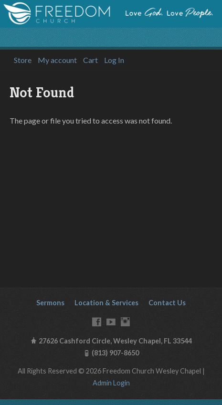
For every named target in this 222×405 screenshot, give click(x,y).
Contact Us (167, 303)
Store (23, 60)
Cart (90, 60)
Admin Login (111, 383)
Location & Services (106, 303)
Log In (114, 60)
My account (57, 60)
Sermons (50, 303)
